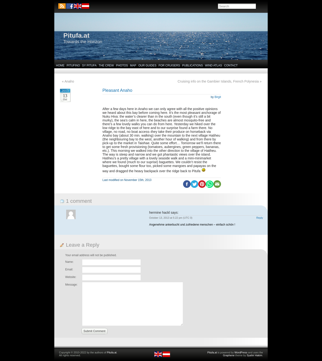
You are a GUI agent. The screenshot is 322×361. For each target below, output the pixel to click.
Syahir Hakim (254, 355)
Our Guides (147, 65)
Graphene (229, 355)
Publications (192, 65)
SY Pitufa (89, 65)
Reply (259, 217)
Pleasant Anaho (117, 90)
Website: (70, 277)
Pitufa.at (76, 35)
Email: (69, 269)
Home (60, 65)
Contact (231, 65)
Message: (71, 284)
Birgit (218, 97)
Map (133, 65)
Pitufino (73, 65)
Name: (69, 262)
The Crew (106, 65)
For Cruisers (169, 65)
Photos (122, 65)
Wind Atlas (213, 65)
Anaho (69, 81)
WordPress (241, 352)
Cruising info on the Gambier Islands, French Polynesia (218, 81)
